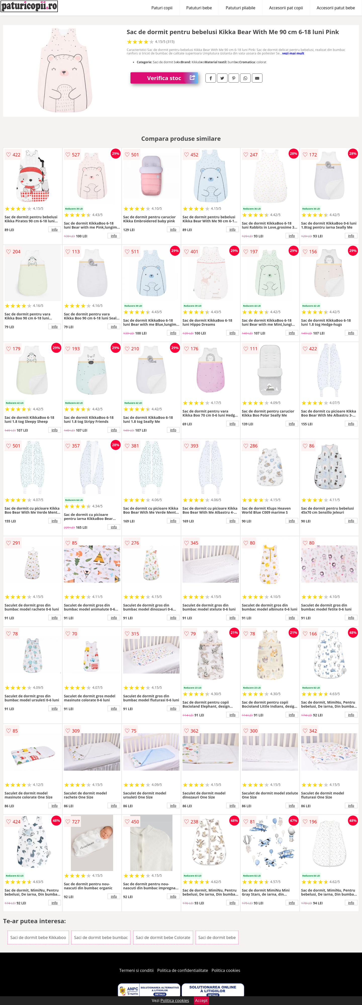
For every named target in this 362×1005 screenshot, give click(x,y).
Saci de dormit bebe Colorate (163, 937)
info (55, 229)
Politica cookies (226, 970)
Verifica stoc (172, 78)
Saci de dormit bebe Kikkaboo (38, 937)
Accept (201, 1000)
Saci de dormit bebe (217, 937)
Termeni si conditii (136, 970)
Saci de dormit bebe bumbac (101, 937)
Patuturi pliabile (240, 8)
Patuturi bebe (199, 8)
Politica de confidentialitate (182, 970)
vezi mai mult (293, 53)
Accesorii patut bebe (336, 8)
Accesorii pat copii (286, 8)
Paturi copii (161, 8)
